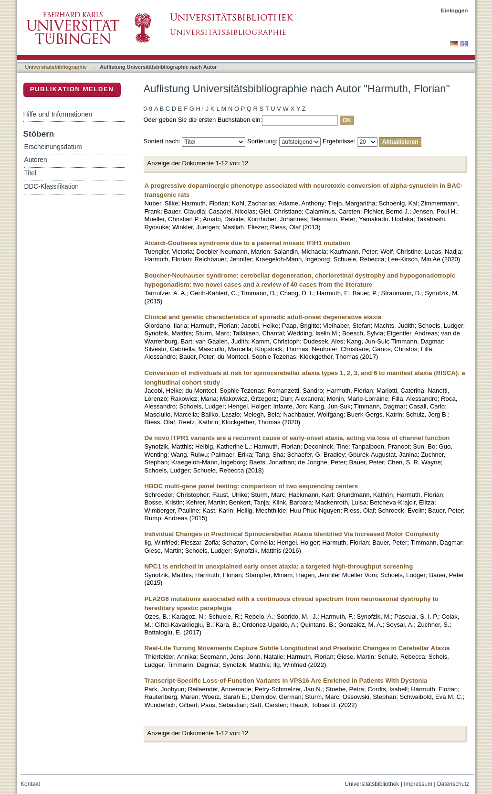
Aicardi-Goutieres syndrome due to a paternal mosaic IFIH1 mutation (247, 243)
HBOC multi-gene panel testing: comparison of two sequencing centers (251, 486)
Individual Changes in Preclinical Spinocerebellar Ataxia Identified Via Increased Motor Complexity (292, 533)
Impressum (418, 784)
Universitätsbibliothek (372, 784)
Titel (30, 173)
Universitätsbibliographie (56, 67)
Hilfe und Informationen (58, 114)
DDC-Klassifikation (51, 186)
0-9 (148, 108)
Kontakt (30, 784)
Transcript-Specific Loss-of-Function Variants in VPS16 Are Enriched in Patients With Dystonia (286, 680)
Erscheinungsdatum (53, 146)
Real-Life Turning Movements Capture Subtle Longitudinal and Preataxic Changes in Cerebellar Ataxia (297, 648)
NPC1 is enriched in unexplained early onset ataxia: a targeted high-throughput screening (279, 566)
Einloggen (454, 10)
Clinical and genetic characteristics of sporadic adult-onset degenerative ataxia (263, 317)
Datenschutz (453, 784)
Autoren (35, 159)
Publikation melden (72, 89)
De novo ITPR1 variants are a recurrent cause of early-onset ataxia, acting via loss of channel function (297, 437)
